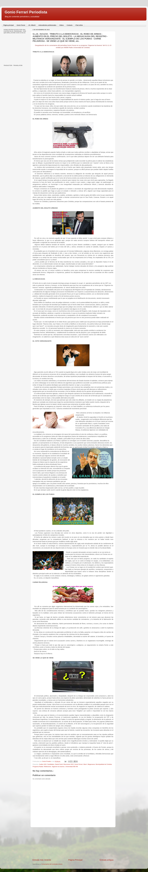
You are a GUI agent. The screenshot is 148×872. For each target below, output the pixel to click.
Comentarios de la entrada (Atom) (51, 864)
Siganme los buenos (58, 766)
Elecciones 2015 (68, 764)
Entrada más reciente (42, 860)
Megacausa (91, 764)
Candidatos (50, 764)
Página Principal (75, 860)
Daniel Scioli (59, 764)
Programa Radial (38, 766)
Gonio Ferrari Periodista (26, 12)
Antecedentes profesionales (47, 25)
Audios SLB (42, 764)
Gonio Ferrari (21, 25)
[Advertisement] (73, 843)
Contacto (69, 25)
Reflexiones (47, 766)
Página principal (8, 25)
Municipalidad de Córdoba (104, 764)
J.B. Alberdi (32, 25)
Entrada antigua (106, 860)
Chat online (79, 25)
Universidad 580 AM (71, 766)
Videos (61, 25)
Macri (85, 764)
